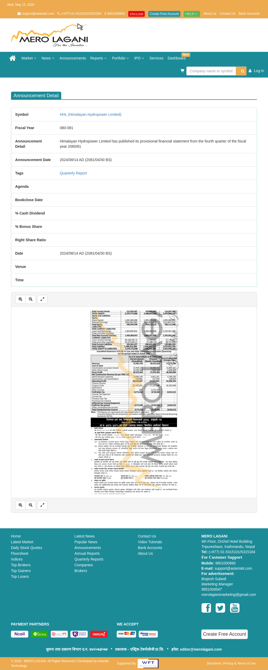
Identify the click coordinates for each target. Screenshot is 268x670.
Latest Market (22, 542)
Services (156, 58)
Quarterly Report (73, 173)
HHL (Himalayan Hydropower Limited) (90, 114)
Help (191, 14)
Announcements (73, 58)
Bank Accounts (249, 13)
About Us (209, 13)
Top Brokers (21, 565)
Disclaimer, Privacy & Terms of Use (231, 663)
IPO (139, 58)
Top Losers (20, 576)
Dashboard (178, 56)
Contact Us (227, 13)
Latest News (85, 536)
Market (29, 58)
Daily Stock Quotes (26, 548)
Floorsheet (19, 553)
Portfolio (121, 58)
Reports (99, 58)
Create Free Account (164, 14)
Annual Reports (87, 553)
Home (16, 536)
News (48, 58)
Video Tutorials (150, 542)
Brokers (81, 571)
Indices (17, 559)
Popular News (86, 542)
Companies (84, 565)
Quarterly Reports (89, 559)
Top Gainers (21, 571)
